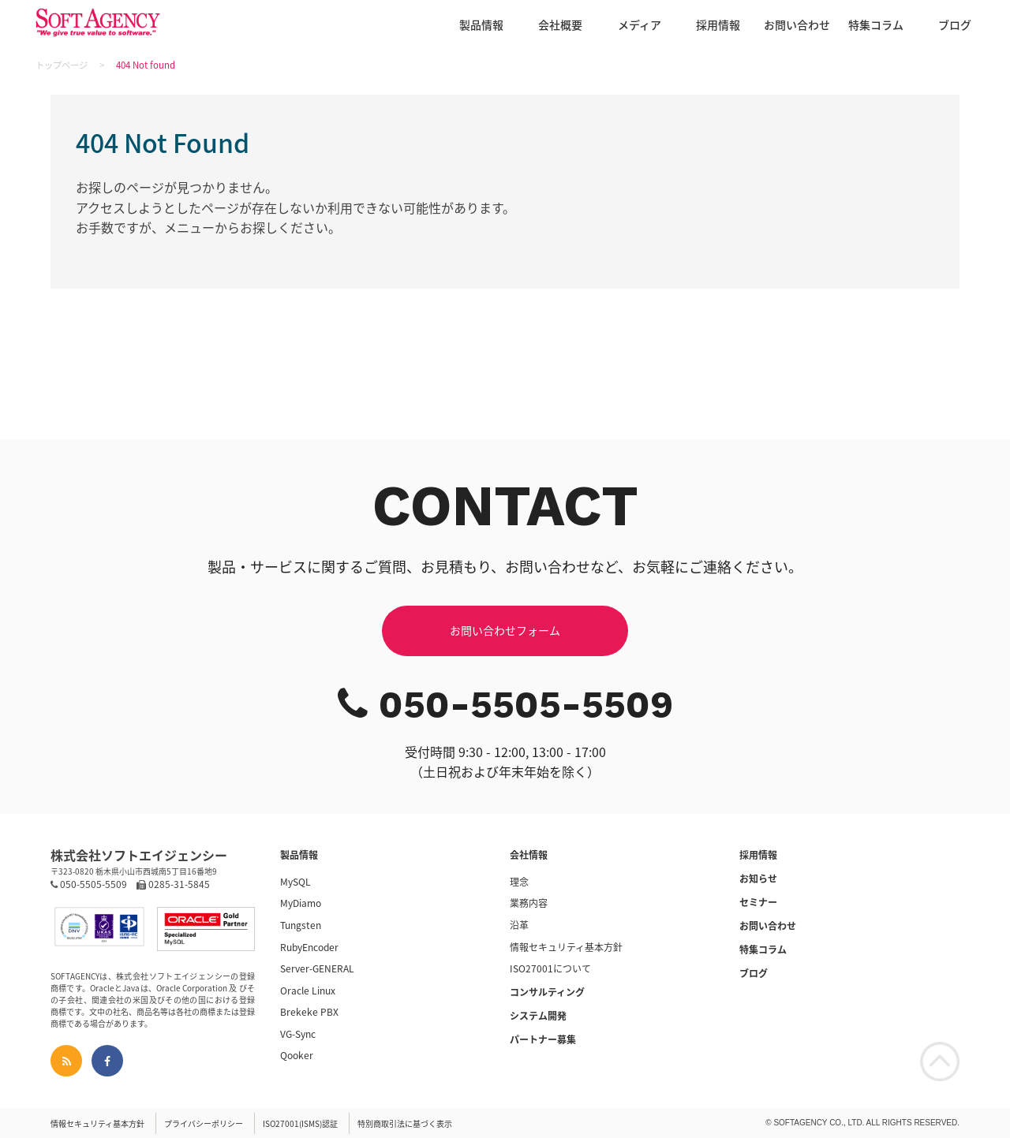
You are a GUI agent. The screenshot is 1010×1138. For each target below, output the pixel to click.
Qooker (296, 1055)
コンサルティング (547, 992)
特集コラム (875, 24)
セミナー (758, 902)
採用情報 (718, 24)
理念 (519, 882)
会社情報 (529, 855)
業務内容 (529, 903)
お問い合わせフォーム (505, 630)
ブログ (954, 24)
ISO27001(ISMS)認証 (300, 1123)
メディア (639, 24)
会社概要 (560, 24)
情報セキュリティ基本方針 (566, 947)
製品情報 (481, 24)
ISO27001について (550, 968)
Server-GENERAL (317, 968)
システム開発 (538, 1016)
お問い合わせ (797, 24)
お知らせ (758, 878)
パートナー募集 (543, 1039)
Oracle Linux (307, 990)
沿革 (519, 925)
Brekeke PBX (309, 1012)
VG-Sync (298, 1034)
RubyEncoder (309, 947)
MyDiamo (300, 903)
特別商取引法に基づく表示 (404, 1123)
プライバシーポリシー (203, 1123)
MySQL (295, 882)
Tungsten (300, 925)
